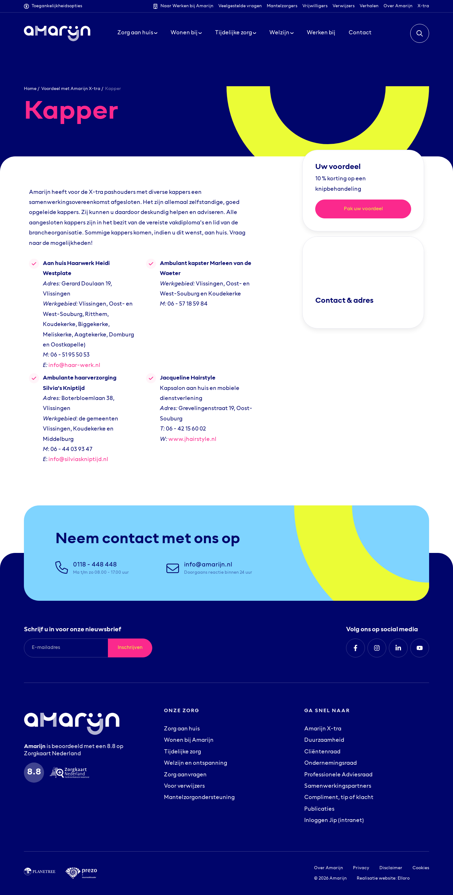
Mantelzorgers (282, 6)
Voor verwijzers (184, 786)
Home (30, 89)
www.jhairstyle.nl (192, 439)
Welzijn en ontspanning (195, 763)
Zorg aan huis (182, 729)
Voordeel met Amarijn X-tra (70, 89)
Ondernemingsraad (330, 763)
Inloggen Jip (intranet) (334, 820)
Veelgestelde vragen (240, 6)
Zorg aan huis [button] (137, 35)
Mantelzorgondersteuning (199, 797)
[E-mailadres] (66, 648)
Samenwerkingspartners (337, 786)
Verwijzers (344, 6)
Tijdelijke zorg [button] (235, 35)
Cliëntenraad (322, 752)
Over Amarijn (397, 6)
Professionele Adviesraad (338, 775)
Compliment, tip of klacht (338, 797)
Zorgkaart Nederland (52, 754)
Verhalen (369, 6)
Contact (360, 35)
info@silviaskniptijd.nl (78, 459)
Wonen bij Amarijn (189, 740)
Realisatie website (376, 878)
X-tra (423, 6)
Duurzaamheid (324, 740)
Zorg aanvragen (185, 775)
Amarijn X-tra (322, 729)
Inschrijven (130, 647)
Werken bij (321, 35)
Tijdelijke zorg (182, 752)
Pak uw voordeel (363, 209)
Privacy (361, 868)
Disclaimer (390, 868)
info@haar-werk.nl (74, 365)
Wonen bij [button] (186, 35)
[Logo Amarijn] (57, 36)
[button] (419, 36)
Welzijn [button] (281, 35)
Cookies (420, 868)
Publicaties (319, 809)
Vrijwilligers (314, 6)
